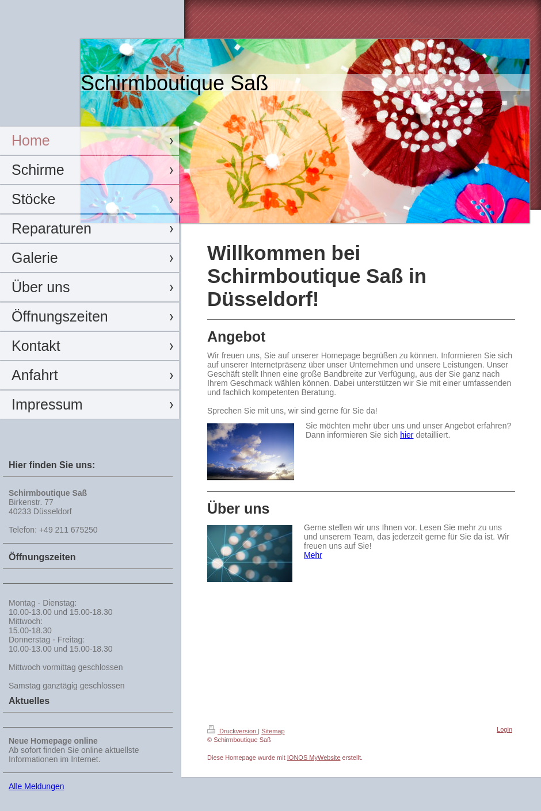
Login (504, 729)
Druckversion (232, 731)
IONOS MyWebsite (314, 757)
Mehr (313, 555)
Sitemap (272, 731)
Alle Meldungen (36, 786)
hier (406, 434)
